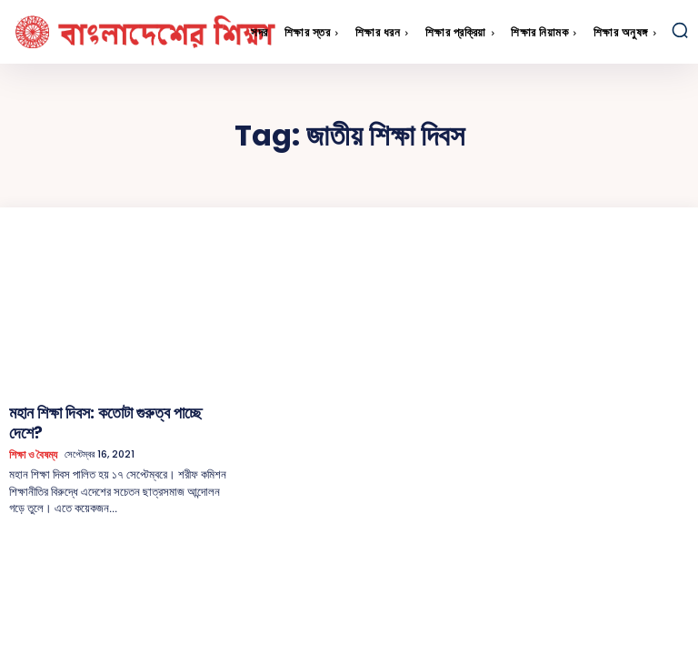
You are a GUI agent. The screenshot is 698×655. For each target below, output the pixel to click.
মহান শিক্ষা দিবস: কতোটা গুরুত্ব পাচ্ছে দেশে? (101, 410)
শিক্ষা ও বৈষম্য (32, 431)
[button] (680, 30)
